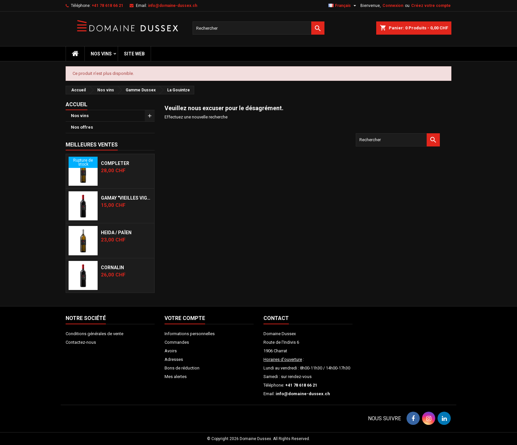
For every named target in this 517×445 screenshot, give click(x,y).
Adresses (174, 359)
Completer (115, 163)
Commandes (177, 342)
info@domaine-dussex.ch (172, 5)
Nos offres (82, 127)
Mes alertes (176, 376)
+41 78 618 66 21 (107, 5)
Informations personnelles (190, 333)
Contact (276, 318)
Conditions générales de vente (94, 333)
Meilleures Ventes (92, 145)
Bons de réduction (182, 368)
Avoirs (171, 350)
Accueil (76, 104)
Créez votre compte (431, 5)
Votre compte (185, 318)
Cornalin (112, 267)
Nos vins (101, 53)
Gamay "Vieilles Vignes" (126, 198)
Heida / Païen (116, 232)
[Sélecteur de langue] (343, 5)
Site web (134, 53)
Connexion (392, 5)
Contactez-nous (81, 342)
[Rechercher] (258, 28)
